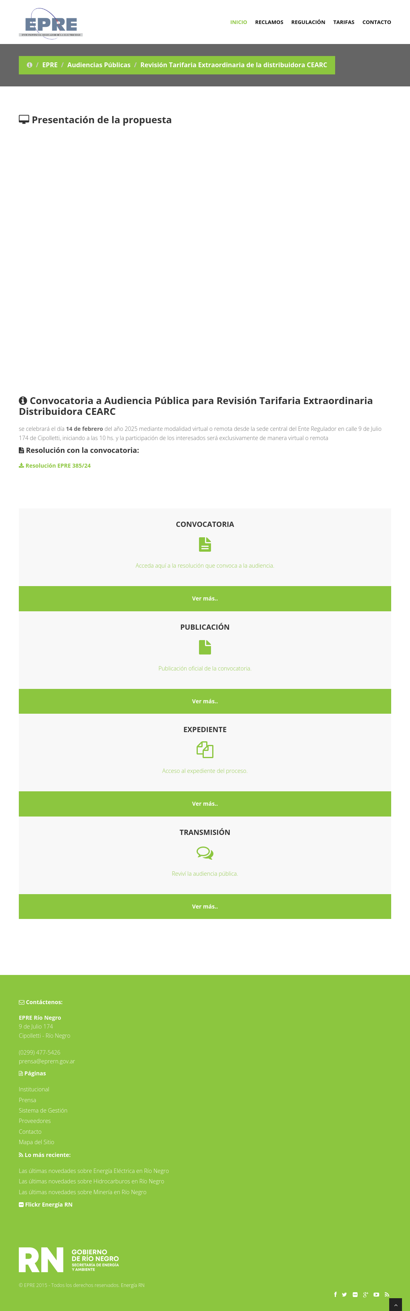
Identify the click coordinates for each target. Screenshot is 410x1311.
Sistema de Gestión (43, 1110)
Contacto (376, 22)
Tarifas (343, 22)
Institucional (34, 1089)
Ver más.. (205, 598)
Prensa (27, 1100)
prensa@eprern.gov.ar (47, 1061)
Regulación (308, 22)
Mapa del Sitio (36, 1142)
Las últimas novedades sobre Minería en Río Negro (83, 1192)
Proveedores (35, 1121)
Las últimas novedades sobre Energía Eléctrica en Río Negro (94, 1171)
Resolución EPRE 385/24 (54, 465)
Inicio (238, 22)
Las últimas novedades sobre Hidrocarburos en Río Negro (91, 1181)
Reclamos (269, 22)
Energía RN (133, 1285)
